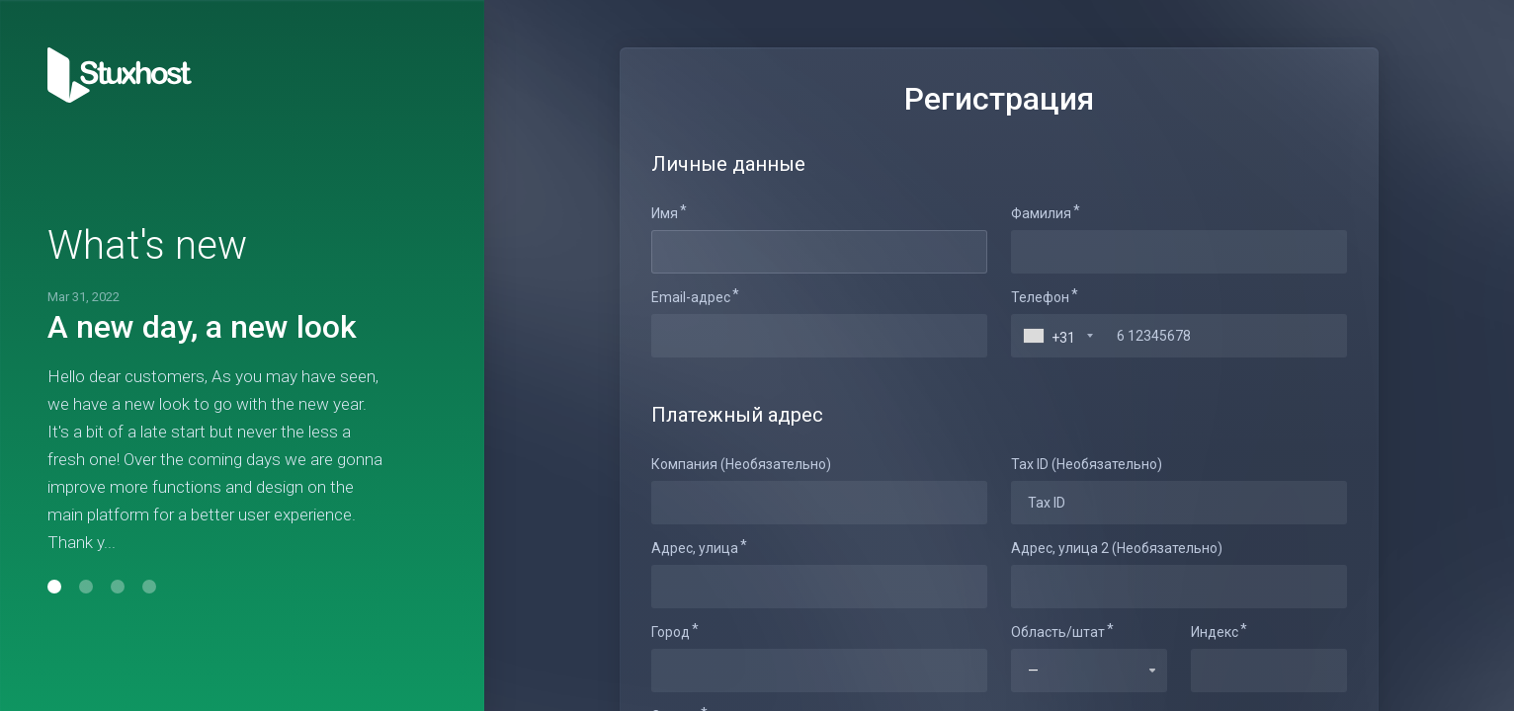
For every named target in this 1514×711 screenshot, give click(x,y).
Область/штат (1058, 632)
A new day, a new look (202, 327)
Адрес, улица (694, 548)
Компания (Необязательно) (741, 464)
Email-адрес (690, 297)
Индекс (1214, 632)
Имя (664, 213)
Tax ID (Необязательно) (1086, 464)
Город (670, 632)
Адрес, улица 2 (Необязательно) (1116, 548)
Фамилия (1041, 213)
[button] (54, 586)
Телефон (1040, 297)
